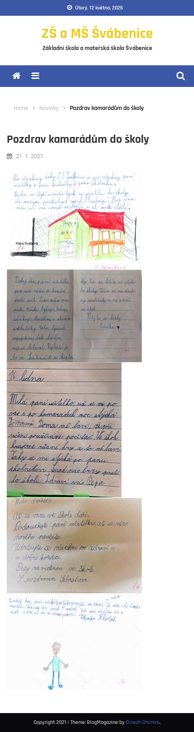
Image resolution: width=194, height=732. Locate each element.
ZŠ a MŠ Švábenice (97, 33)
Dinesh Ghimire (142, 722)
